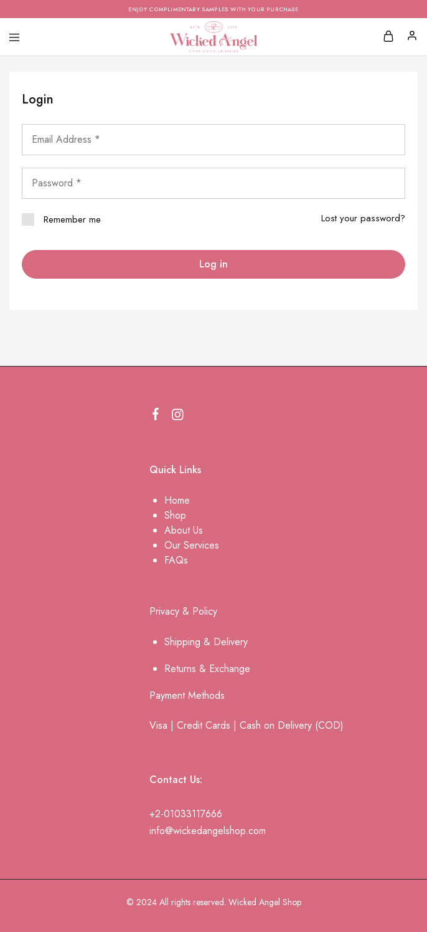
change (234, 668)
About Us (183, 530)
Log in (213, 264)
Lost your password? (363, 218)
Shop (175, 515)
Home (177, 500)
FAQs (176, 560)
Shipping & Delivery (206, 642)
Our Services (191, 545)
